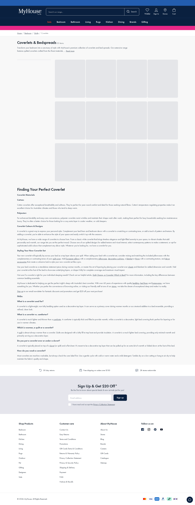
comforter (57, 319)
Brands (133, 21)
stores (114, 286)
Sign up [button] (120, 397)
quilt (20, 332)
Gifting (144, 21)
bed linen (144, 283)
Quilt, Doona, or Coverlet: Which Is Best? (109, 275)
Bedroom (61, 21)
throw (137, 258)
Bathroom (75, 21)
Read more (70, 51)
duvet (52, 345)
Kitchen (109, 21)
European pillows (73, 258)
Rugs (98, 21)
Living (88, 21)
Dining (121, 21)
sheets (130, 267)
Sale (49, 21)
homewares (157, 283)
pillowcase (102, 258)
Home (19, 33)
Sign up (20, 291)
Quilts (36, 33)
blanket (130, 258)
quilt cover (57, 258)
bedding (136, 283)
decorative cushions (116, 258)
